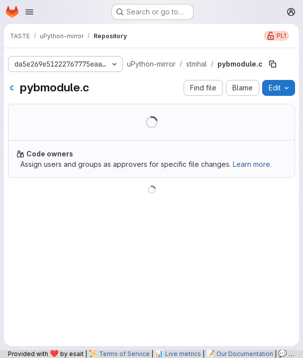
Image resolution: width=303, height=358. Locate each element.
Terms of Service (124, 354)
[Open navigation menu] (29, 12)
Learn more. (252, 164)
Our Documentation (244, 354)
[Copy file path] (273, 64)
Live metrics (183, 354)
